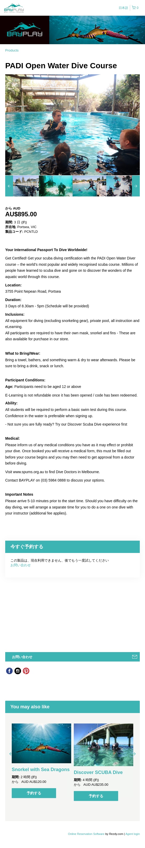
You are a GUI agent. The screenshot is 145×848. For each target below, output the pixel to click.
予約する (34, 793)
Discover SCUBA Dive (98, 772)
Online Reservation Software (86, 833)
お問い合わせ (20, 565)
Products (12, 50)
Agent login (132, 833)
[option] (22, 186)
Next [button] (134, 753)
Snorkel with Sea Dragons (41, 769)
